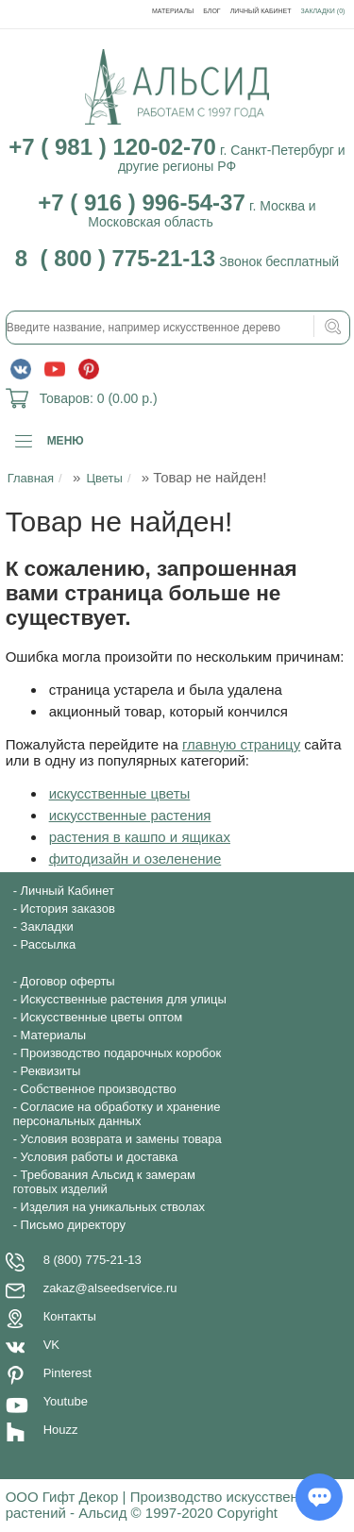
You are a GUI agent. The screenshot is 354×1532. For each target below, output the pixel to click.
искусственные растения (130, 815)
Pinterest (67, 1373)
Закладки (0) (323, 11)
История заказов (68, 908)
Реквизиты (51, 1071)
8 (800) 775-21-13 (92, 1260)
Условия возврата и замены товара (121, 1139)
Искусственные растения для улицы (124, 999)
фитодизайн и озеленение (135, 858)
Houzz (60, 1430)
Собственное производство (99, 1089)
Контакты (69, 1316)
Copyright (247, 1513)
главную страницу (241, 744)
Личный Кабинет (261, 11)
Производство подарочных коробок (121, 1053)
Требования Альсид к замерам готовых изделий (104, 1182)
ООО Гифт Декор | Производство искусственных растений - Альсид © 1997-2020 (165, 1505)
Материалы (173, 11)
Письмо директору (73, 1225)
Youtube (65, 1401)
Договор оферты (68, 981)
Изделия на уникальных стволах (113, 1207)
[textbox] (178, 328)
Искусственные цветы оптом (102, 1017)
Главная (31, 478)
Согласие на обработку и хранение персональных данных (117, 1114)
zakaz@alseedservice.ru (110, 1288)
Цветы (104, 478)
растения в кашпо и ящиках (139, 837)
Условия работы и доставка (99, 1157)
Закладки (47, 926)
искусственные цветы (120, 793)
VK (51, 1345)
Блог (211, 11)
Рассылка (48, 944)
